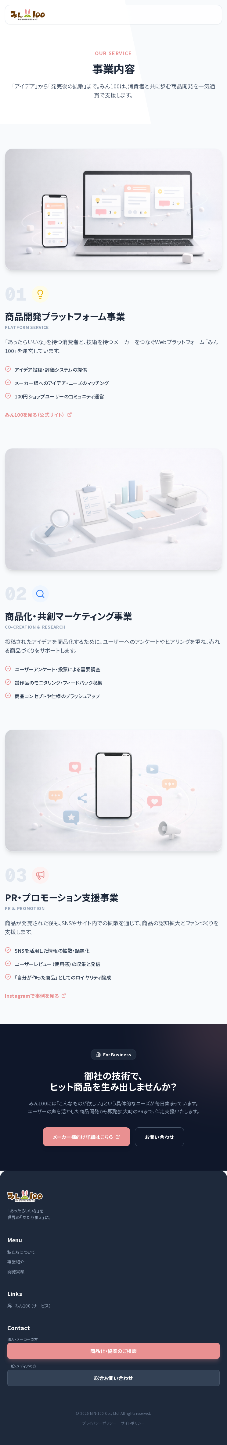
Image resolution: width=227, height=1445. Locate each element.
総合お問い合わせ (113, 1378)
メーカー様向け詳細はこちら (86, 1136)
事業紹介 (16, 1262)
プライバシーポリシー (99, 1423)
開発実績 (16, 1271)
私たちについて (21, 1252)
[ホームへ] (27, 15)
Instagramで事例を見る (35, 999)
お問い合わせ (159, 1136)
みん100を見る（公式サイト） (38, 414)
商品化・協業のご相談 (113, 1350)
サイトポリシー (133, 1423)
